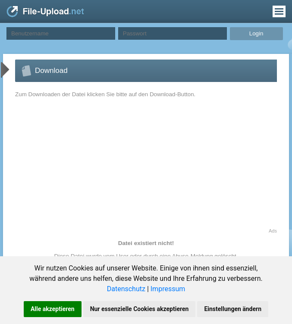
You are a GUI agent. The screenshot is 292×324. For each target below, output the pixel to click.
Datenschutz (126, 289)
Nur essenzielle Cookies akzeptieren (139, 308)
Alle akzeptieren (53, 308)
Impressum (168, 289)
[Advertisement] (88, 167)
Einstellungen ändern (232, 308)
